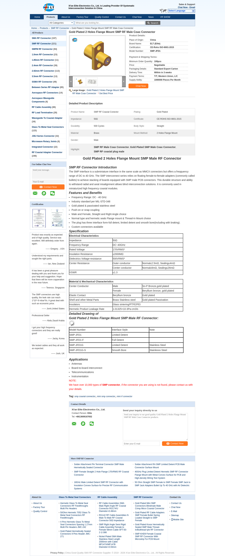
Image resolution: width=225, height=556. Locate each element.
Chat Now (183, 7)
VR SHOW (165, 17)
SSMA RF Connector (42, 82)
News (151, 17)
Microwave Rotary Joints (44, 141)
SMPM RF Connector (42, 49)
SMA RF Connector (41, 38)
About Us (65, 17)
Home (37, 17)
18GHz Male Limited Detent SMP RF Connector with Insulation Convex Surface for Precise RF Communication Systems (101, 485)
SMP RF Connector (60, 28)
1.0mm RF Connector (42, 54)
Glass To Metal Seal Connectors (48, 127)
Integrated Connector (42, 147)
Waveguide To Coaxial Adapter (47, 118)
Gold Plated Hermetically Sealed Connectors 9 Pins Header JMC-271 (75, 534)
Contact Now (48, 187)
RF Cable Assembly (42, 107)
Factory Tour (82, 17)
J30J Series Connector (43, 136)
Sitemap (175, 515)
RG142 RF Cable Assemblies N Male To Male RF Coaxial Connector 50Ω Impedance (113, 518)
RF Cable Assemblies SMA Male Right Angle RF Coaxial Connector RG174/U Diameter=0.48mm (112, 507)
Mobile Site (177, 519)
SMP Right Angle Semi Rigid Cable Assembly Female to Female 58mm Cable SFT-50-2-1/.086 (113, 528)
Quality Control (102, 17)
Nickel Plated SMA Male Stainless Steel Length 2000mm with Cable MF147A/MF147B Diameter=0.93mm (110, 541)
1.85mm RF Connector (43, 60)
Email (192, 7)
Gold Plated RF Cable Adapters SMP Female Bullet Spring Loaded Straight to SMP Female (149, 516)
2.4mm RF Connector (42, 65)
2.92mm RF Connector (43, 71)
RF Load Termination (42, 112)
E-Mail (174, 511)
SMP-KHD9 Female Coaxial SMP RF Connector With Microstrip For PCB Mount (148, 536)
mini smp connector (106, 396)
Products (51, 17)
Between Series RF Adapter (45, 87)
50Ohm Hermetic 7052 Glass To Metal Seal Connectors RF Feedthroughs (75, 515)
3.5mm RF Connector (42, 76)
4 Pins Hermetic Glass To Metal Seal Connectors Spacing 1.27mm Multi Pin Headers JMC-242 (76, 524)
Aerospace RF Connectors (45, 92)
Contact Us (120, 17)
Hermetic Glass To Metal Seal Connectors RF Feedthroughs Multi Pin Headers (74, 506)
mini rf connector (124, 396)
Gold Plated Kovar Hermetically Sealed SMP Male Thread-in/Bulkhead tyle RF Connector (149, 527)
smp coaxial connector (85, 396)
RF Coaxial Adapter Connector (47, 152)
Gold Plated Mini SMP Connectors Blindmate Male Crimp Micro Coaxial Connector (149, 506)
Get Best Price (106, 93)
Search (154, 23)
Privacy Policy (56, 553)
